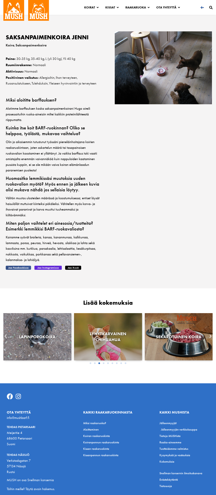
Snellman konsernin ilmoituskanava (180, 473)
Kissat (112, 7)
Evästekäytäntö (168, 479)
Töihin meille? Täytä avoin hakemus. (31, 489)
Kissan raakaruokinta (96, 449)
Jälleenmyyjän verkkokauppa (179, 429)
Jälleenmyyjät (168, 423)
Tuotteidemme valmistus (173, 449)
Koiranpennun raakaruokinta (101, 442)
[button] (18, 268)
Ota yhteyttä (168, 7)
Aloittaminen (91, 429)
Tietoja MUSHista (170, 436)
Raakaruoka (137, 7)
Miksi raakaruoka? (94, 423)
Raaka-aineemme (170, 442)
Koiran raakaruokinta (96, 436)
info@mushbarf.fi (18, 417)
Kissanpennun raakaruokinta (100, 455)
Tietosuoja (165, 486)
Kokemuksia (166, 461)
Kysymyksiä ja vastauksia (174, 455)
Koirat (91, 7)
